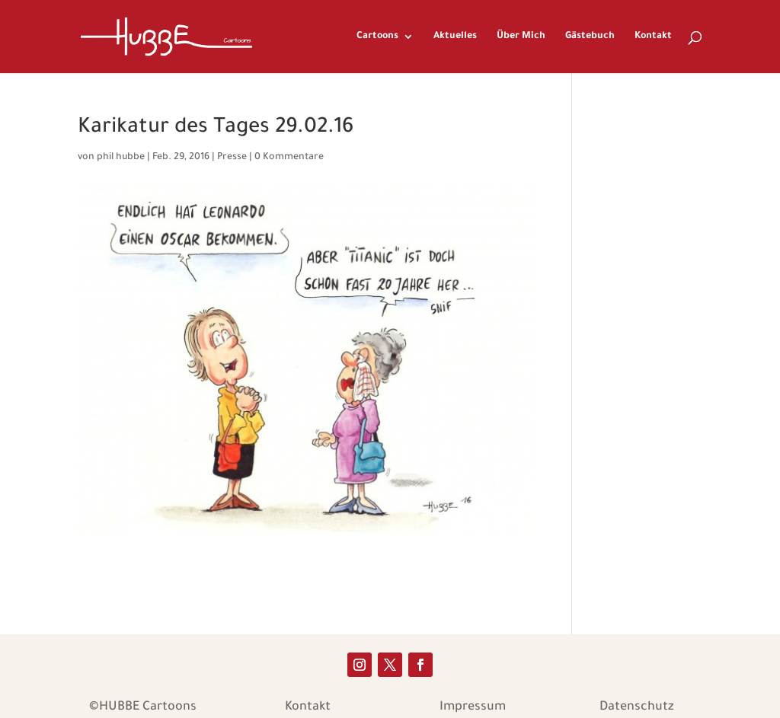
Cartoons (377, 36)
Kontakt (653, 36)
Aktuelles (455, 36)
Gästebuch (590, 36)
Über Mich (521, 36)
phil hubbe (121, 157)
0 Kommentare (289, 157)
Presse (232, 157)
